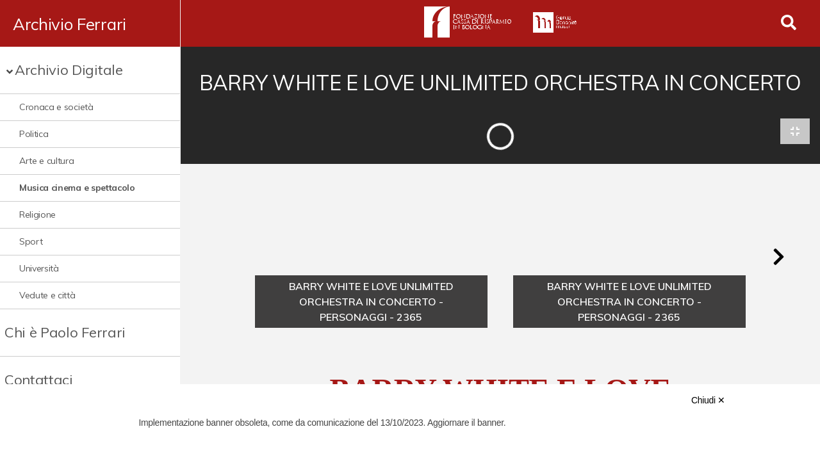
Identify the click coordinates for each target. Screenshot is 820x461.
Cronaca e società (56, 107)
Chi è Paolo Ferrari (65, 332)
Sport (30, 241)
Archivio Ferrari (69, 23)
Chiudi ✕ (708, 400)
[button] (778, 257)
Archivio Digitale (69, 70)
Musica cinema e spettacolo (77, 187)
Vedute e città (47, 295)
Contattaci (38, 380)
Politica (33, 134)
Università (39, 268)
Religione (37, 214)
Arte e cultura (46, 160)
